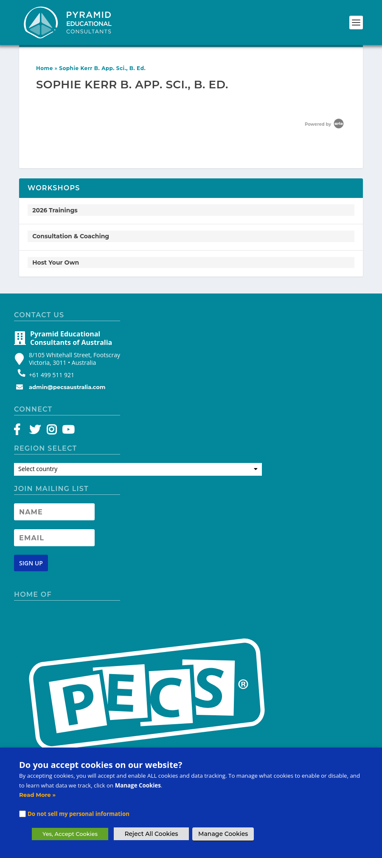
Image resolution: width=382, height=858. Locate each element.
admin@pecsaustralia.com (67, 387)
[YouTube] (67, 431)
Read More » (37, 794)
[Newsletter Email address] (54, 537)
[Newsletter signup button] (31, 563)
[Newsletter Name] (54, 511)
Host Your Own (55, 262)
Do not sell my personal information (78, 814)
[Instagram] (52, 431)
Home (44, 68)
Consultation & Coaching (70, 236)
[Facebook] (21, 431)
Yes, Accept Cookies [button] (70, 833)
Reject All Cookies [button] (151, 834)
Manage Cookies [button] (223, 834)
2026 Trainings (55, 210)
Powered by (325, 124)
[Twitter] (36, 431)
